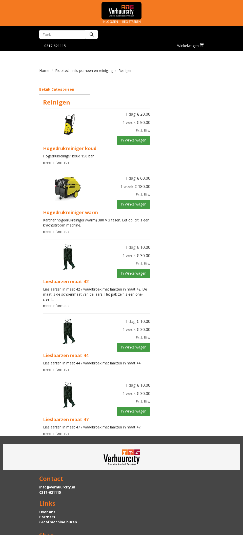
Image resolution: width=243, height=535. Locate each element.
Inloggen (110, 21)
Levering (47, 497)
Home (44, 70)
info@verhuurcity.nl (57, 465)
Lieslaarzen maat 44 (121, 334)
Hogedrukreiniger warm (125, 191)
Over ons (133, 465)
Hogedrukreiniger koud (124, 128)
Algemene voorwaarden (147, 507)
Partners (133, 470)
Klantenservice (139, 497)
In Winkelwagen (187, 119)
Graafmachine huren (144, 476)
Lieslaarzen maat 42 (121, 260)
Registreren (131, 21)
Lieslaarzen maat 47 (121, 398)
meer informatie (111, 141)
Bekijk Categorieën (64, 89)
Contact (132, 502)
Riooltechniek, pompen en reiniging (84, 70)
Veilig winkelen (53, 502)
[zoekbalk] (62, 34)
